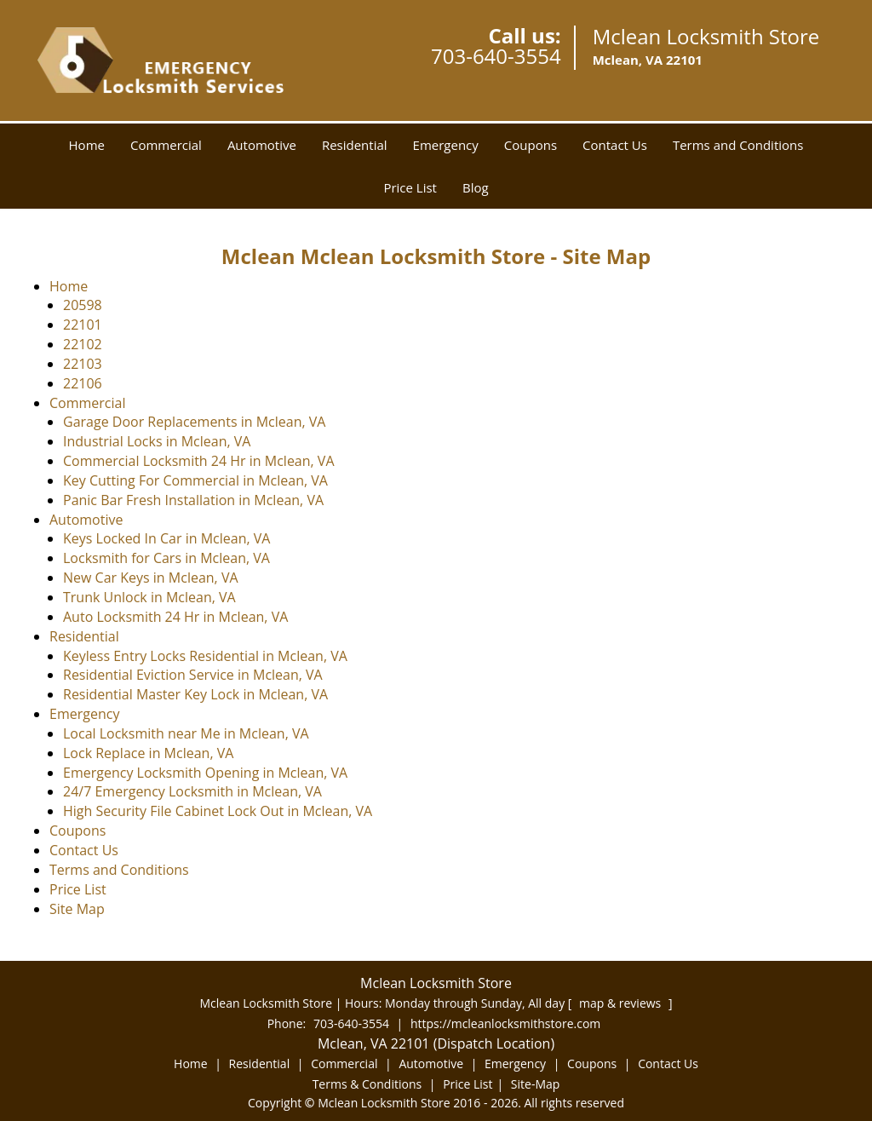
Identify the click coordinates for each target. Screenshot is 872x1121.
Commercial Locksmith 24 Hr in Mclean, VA (199, 460)
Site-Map (535, 1084)
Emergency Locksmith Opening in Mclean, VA (205, 772)
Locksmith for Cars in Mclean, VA (166, 558)
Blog (475, 187)
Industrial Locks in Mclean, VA (156, 441)
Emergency (446, 144)
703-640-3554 (496, 56)
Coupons (530, 144)
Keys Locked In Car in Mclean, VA (166, 538)
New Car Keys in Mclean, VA (150, 577)
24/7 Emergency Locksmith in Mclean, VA (192, 791)
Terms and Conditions (738, 144)
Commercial (166, 144)
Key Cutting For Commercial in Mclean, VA (195, 480)
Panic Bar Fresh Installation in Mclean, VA (193, 500)
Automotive (261, 144)
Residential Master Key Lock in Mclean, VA (195, 694)
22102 (82, 344)
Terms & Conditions (367, 1084)
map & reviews (621, 1003)
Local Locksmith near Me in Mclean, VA (186, 733)
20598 (82, 305)
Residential (354, 144)
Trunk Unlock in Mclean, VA (149, 597)
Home (87, 144)
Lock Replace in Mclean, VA (148, 753)
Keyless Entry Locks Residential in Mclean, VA (205, 656)
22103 (82, 363)
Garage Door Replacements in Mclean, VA (194, 421)
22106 (82, 383)
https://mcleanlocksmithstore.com (505, 1023)
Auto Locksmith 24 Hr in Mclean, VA (175, 616)
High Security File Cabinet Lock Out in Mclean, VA (217, 811)
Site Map (77, 909)
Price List (410, 187)
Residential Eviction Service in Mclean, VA (193, 674)
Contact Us (614, 144)
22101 (82, 324)
